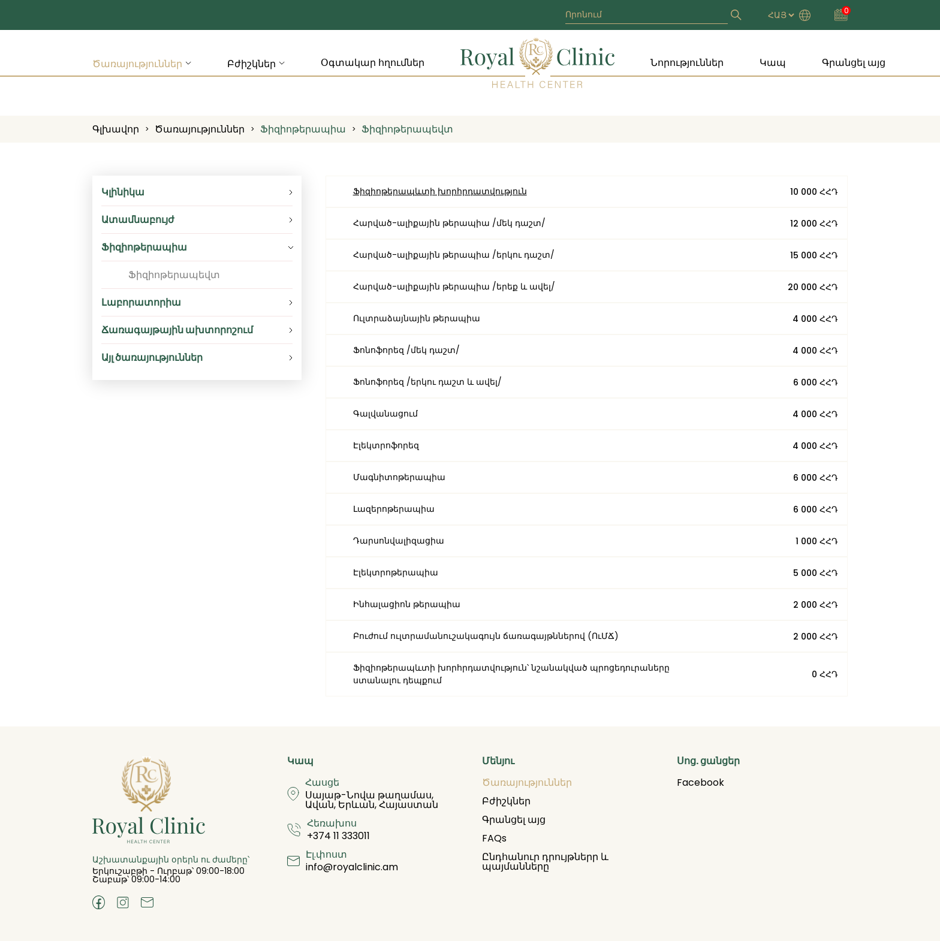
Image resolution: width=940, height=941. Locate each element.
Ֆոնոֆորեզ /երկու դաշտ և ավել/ (427, 382)
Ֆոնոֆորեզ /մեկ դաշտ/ (406, 350)
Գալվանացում (385, 414)
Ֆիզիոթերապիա (303, 129)
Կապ (773, 63)
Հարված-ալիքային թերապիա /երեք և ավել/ (454, 286)
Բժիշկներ (251, 64)
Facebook (700, 782)
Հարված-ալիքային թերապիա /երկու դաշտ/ (454, 255)
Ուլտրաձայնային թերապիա (416, 318)
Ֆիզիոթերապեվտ (407, 129)
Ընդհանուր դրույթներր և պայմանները (545, 861)
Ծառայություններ (137, 64)
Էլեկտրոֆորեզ (386, 445)
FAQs (494, 838)
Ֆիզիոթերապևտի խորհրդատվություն (440, 191)
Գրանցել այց (853, 63)
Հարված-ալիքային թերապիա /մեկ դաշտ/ (449, 223)
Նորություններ (687, 63)
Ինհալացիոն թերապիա (406, 604)
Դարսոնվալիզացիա (398, 541)
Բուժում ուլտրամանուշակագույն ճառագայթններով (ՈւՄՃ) (486, 636)
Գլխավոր (115, 129)
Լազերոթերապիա (394, 509)
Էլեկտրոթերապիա (395, 572)
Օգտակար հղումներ (372, 63)
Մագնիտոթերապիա (399, 477)
